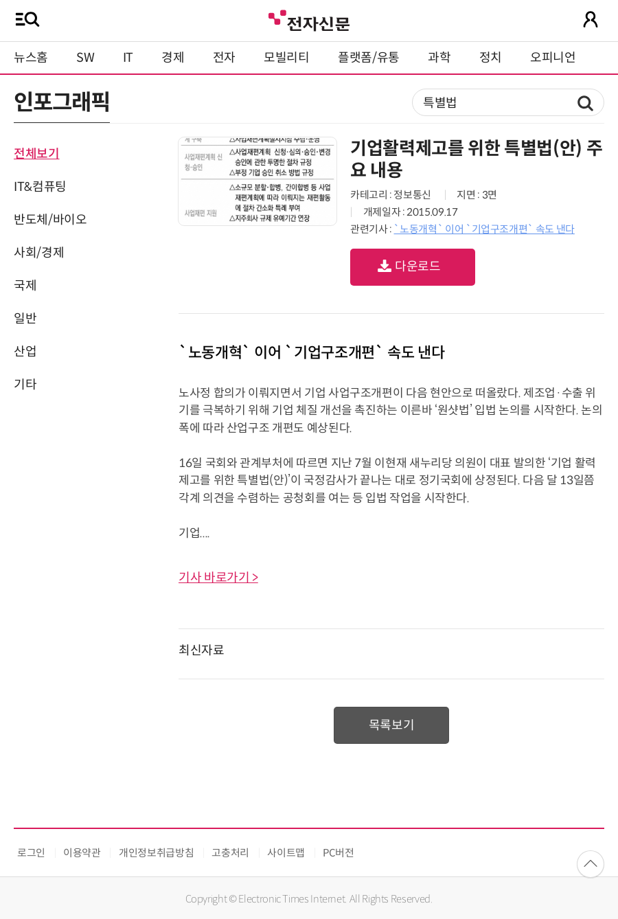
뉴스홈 (31, 57)
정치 (490, 57)
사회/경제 (39, 252)
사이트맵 (286, 852)
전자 (224, 57)
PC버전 (338, 852)
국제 (25, 285)
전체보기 (37, 153)
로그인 (31, 852)
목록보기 (392, 725)
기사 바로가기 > (218, 577)
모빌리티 (287, 57)
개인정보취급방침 (156, 852)
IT (128, 57)
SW (85, 57)
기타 (25, 384)
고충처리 (230, 852)
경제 (172, 57)
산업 (25, 351)
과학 (439, 57)
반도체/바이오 (50, 219)
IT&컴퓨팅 (40, 186)
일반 (25, 318)
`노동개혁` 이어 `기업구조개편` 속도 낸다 (483, 229)
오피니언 (553, 57)
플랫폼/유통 (369, 57)
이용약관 (82, 852)
